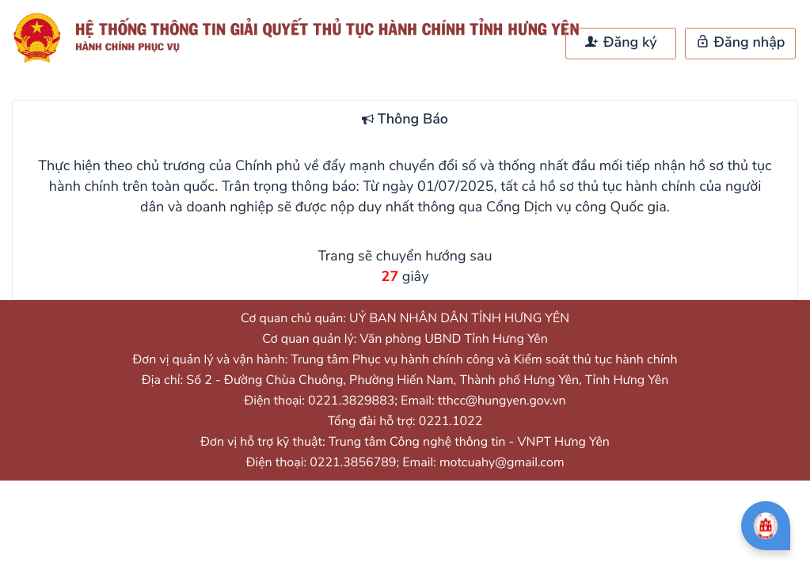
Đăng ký (620, 42)
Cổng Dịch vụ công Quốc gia (576, 207)
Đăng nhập (740, 42)
